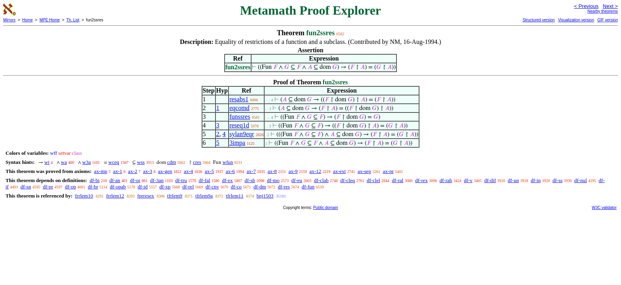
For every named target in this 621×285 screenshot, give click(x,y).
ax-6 (230, 171)
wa (64, 162)
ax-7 (251, 171)
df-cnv (212, 187)
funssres (239, 116)
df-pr (48, 187)
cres (197, 162)
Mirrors (9, 20)
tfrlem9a (204, 196)
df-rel (188, 187)
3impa (237, 142)
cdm (171, 162)
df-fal (204, 180)
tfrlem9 (174, 196)
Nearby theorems (602, 11)
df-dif (490, 180)
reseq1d (239, 125)
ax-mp (100, 171)
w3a (86, 162)
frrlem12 (115, 196)
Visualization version (576, 20)
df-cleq (347, 180)
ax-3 (147, 171)
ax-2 (132, 171)
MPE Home (50, 20)
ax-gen (165, 171)
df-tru (181, 180)
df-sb (250, 180)
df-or (135, 180)
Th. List (73, 20)
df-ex (227, 180)
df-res (284, 187)
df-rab (446, 180)
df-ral (398, 180)
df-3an (157, 180)
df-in (536, 180)
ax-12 (315, 171)
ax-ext (339, 171)
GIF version (607, 20)
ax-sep (364, 171)
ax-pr (388, 171)
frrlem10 (84, 196)
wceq (114, 162)
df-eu (296, 180)
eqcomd (239, 107)
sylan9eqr (241, 134)
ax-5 (209, 171)
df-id (142, 187)
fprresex (145, 196)
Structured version (538, 20)
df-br (93, 187)
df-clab (321, 180)
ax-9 (293, 171)
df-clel (373, 180)
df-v (468, 180)
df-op (70, 187)
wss (141, 162)
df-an (114, 180)
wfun (228, 162)
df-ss (557, 180)
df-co (236, 187)
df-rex (421, 180)
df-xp (164, 187)
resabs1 (238, 99)
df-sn (26, 187)
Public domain (325, 207)
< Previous (586, 6)
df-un (513, 180)
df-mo (273, 180)
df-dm (259, 187)
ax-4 (188, 171)
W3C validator (604, 207)
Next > (610, 6)
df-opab (118, 187)
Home (27, 20)
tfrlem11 (234, 196)
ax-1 (117, 171)
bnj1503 (265, 196)
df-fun (307, 187)
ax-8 (272, 171)
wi (47, 162)
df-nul (580, 180)
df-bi (94, 180)
